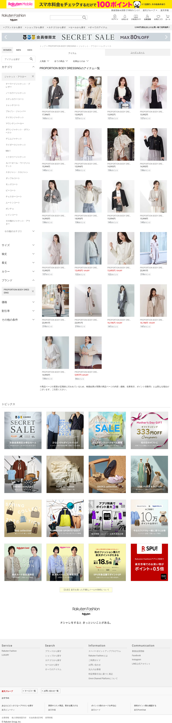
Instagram (136, 657)
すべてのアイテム (53, 667)
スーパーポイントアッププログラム (105, 648)
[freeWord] (18, 59)
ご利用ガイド (95, 658)
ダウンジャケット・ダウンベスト (18, 131)
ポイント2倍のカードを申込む (103, 703)
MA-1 (8, 151)
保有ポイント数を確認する (145, 703)
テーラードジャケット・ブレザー (18, 85)
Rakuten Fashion (9, 648)
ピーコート (11, 190)
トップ (43, 46)
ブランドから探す (53, 648)
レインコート (12, 215)
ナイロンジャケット (15, 117)
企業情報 (5, 715)
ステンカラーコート (15, 99)
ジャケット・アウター (15, 76)
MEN (18, 50)
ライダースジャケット (16, 145)
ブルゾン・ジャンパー (16, 111)
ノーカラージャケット (16, 93)
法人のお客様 (95, 667)
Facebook (136, 653)
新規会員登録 (138, 648)
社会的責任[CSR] (36, 715)
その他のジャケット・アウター (18, 222)
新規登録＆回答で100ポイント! (125, 10)
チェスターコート (14, 196)
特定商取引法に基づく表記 (101, 671)
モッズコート (12, 184)
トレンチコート (13, 105)
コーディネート (138, 52)
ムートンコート (13, 202)
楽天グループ (149, 10)
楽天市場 (165, 10)
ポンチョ (10, 209)
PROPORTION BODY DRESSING (62, 46)
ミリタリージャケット (16, 157)
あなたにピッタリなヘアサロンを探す (17, 703)
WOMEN (7, 50)
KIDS (29, 50)
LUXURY (5, 652)
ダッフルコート (13, 178)
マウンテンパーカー (15, 123)
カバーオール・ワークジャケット (18, 164)
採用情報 (49, 715)
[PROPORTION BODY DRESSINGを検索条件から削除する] (33, 291)
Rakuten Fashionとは (98, 653)
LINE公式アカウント (141, 661)
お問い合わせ (95, 662)
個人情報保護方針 (19, 715)
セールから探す (52, 662)
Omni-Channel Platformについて (103, 676)
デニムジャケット (14, 138)
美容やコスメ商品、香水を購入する (63, 703)
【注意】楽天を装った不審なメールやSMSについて (86, 587)
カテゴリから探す (53, 658)
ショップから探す (53, 653)
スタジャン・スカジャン (17, 172)
